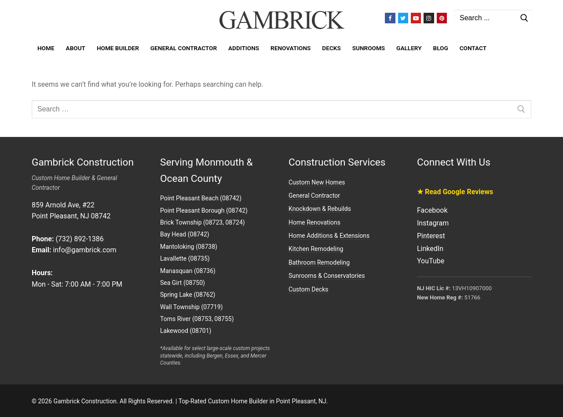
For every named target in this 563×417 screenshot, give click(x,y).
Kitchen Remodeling (316, 248)
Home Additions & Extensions (329, 235)
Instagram (433, 223)
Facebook (432, 210)
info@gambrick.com (84, 250)
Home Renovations (314, 222)
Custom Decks (309, 289)
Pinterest (431, 236)
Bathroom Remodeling (319, 262)
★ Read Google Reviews (455, 192)
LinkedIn (430, 248)
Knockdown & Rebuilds (320, 208)
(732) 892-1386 (79, 239)
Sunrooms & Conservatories (327, 275)
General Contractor (314, 195)
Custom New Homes (317, 182)
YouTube (430, 261)
